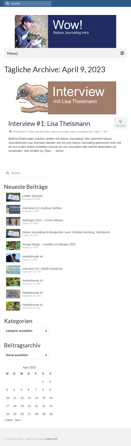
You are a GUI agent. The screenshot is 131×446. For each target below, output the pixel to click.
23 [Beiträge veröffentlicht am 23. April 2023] (51, 406)
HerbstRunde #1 (32, 305)
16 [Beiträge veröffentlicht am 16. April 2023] (51, 397)
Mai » (18, 420)
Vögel (97, 131)
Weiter (60, 150)
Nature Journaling (60, 131)
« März (8, 420)
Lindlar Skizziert (32, 196)
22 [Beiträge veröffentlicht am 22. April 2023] (43, 406)
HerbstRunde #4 (32, 256)
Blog (31, 131)
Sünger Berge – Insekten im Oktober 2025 (48, 244)
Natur (47, 131)
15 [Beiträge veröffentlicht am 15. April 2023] (43, 397)
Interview (38, 131)
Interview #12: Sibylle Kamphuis (42, 268)
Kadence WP (51, 439)
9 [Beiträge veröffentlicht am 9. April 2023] (50, 389)
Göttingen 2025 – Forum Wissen (42, 220)
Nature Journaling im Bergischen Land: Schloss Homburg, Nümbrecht (66, 232)
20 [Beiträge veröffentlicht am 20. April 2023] (29, 406)
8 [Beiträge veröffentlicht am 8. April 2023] (43, 389)
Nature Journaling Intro (81, 131)
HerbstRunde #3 (32, 280)
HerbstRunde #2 (32, 292)
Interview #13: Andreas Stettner (42, 208)
